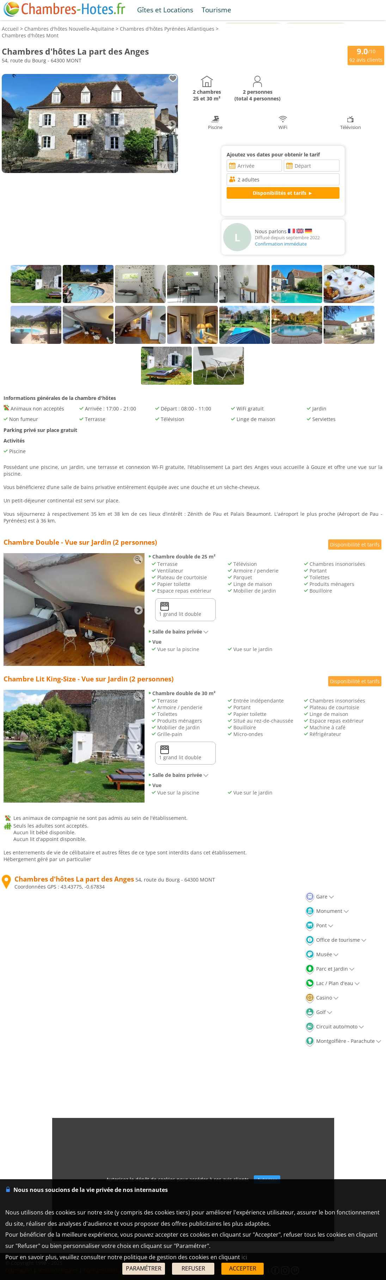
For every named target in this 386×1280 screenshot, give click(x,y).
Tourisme (216, 9)
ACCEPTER (242, 1268)
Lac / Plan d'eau (332, 983)
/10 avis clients (365, 54)
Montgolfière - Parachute (343, 1041)
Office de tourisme (336, 939)
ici (244, 1257)
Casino (322, 997)
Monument (327, 911)
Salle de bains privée (178, 631)
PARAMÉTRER (143, 1268)
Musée (322, 954)
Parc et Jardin (330, 968)
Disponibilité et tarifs (355, 544)
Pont (319, 925)
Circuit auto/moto (334, 1026)
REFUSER (193, 1268)
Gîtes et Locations (165, 9)
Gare (319, 896)
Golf (318, 1012)
